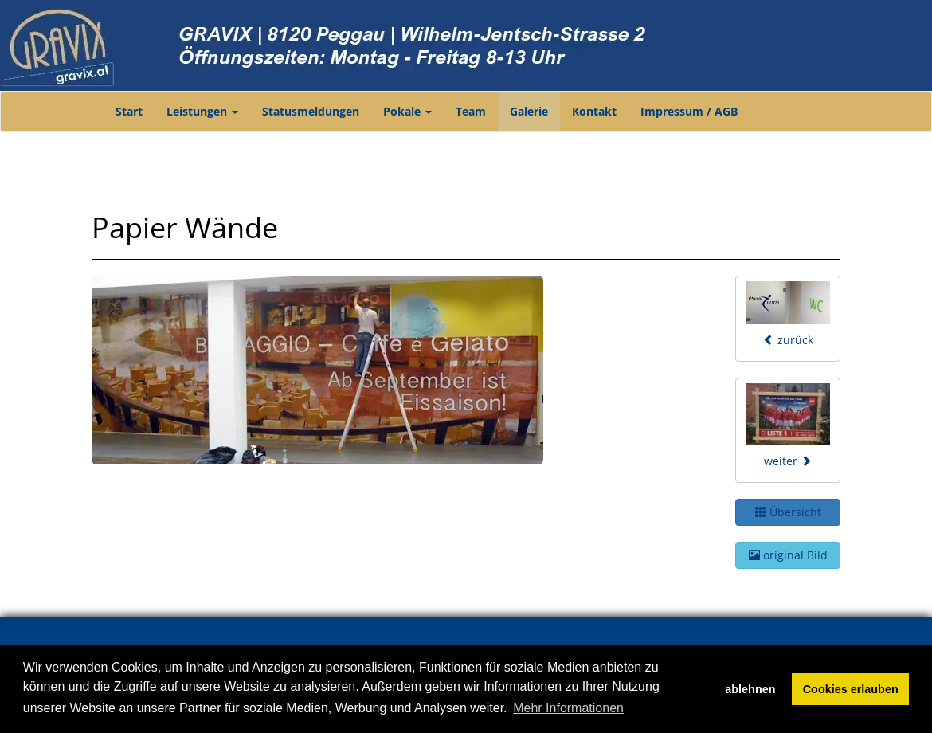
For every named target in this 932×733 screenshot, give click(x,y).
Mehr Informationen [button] (568, 708)
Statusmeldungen (310, 111)
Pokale (407, 111)
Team (471, 111)
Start (129, 111)
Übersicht (788, 511)
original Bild (788, 554)
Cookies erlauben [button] (851, 689)
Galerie (529, 111)
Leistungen (202, 111)
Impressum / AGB (689, 111)
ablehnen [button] (750, 689)
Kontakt (594, 111)
